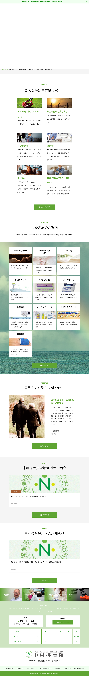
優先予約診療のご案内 (46, 668)
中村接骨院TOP (9, 668)
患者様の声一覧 (44, 515)
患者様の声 (58, 668)
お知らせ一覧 (44, 580)
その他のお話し (16, 491)
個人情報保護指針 (79, 668)
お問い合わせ (67, 668)
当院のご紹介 (44, 446)
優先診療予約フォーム (63, 622)
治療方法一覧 (44, 365)
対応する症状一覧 (32, 668)
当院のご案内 (20, 668)
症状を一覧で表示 (44, 207)
